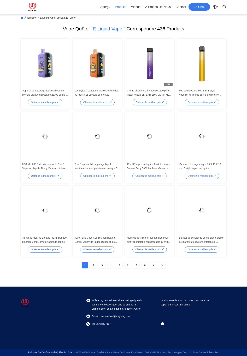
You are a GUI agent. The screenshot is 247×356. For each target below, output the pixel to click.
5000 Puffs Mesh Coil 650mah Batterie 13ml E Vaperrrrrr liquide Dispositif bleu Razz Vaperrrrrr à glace (95, 241)
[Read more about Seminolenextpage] (153, 265)
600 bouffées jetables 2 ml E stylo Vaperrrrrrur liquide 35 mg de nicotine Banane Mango (199, 94)
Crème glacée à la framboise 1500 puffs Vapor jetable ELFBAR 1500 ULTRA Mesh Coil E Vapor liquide (149, 94)
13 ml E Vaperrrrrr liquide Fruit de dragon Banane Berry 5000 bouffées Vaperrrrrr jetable (148, 168)
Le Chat (199, 7)
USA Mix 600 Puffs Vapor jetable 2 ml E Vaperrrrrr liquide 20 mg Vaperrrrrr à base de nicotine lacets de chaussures (44, 168)
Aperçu (105, 7)
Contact (180, 7)
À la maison (31, 17)
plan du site (65, 352)
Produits (120, 7)
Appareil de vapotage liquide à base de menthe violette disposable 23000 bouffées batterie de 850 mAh (45, 94)
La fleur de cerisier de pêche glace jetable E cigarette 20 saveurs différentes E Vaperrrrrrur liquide (201, 241)
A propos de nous (158, 7)
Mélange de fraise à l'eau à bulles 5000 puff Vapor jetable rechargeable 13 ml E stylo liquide (148, 241)
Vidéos (135, 7)
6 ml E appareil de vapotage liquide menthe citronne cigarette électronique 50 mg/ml (97, 168)
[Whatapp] (165, 324)
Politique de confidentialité (42, 352)
